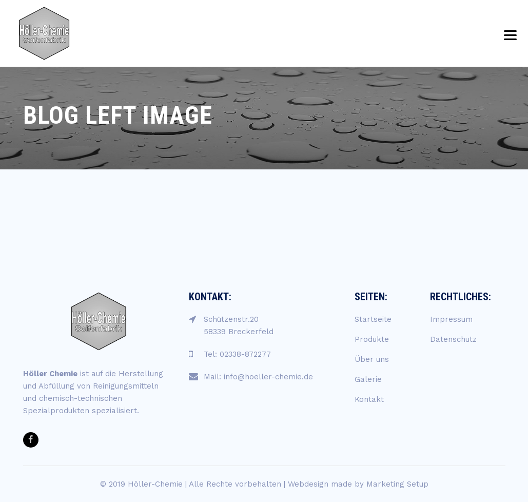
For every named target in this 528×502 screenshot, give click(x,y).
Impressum (451, 319)
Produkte (372, 339)
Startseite (373, 319)
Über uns (372, 359)
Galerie (368, 379)
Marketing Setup (397, 484)
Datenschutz (453, 339)
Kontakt (369, 399)
